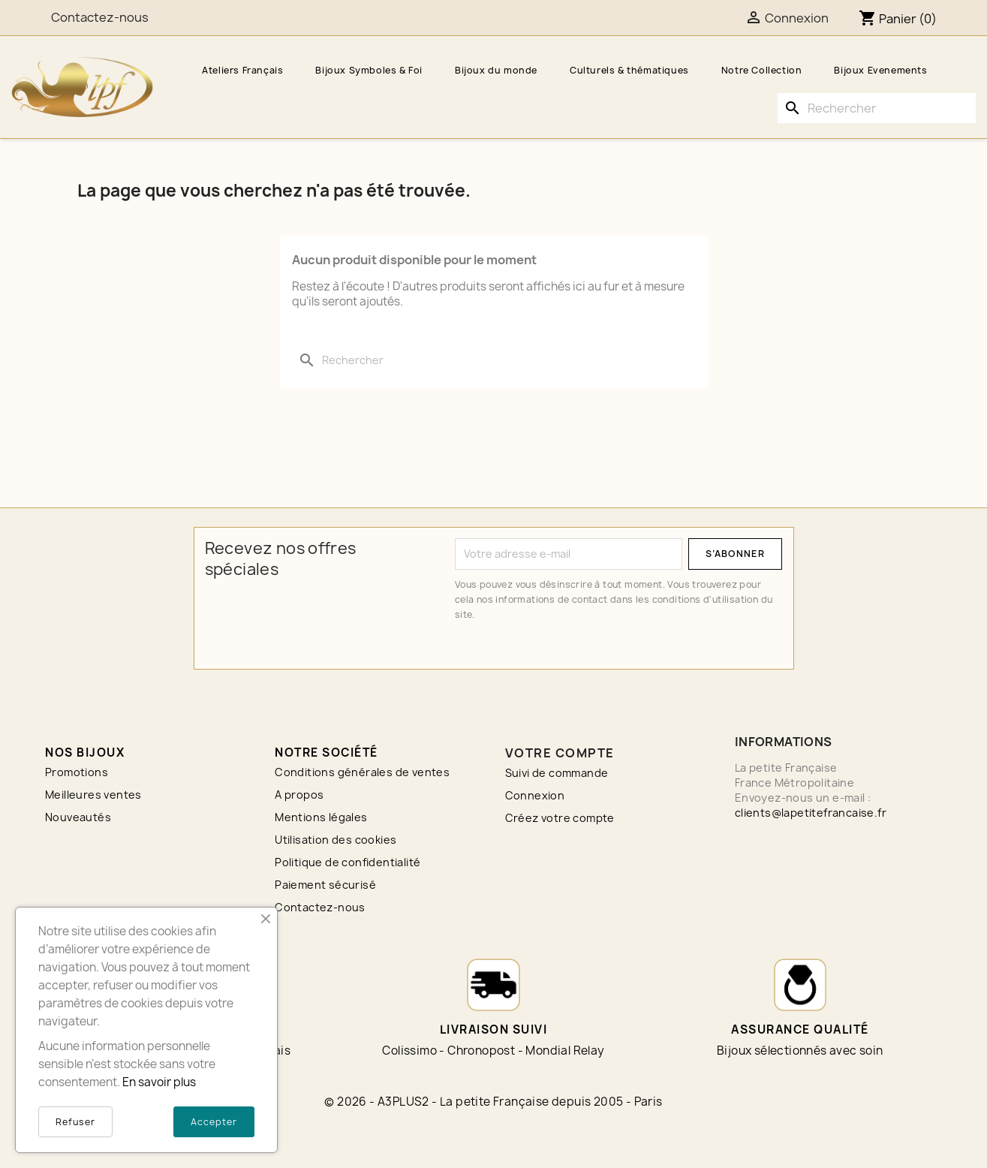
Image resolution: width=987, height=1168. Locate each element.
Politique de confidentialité (347, 862)
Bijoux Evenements (880, 70)
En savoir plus (159, 1082)
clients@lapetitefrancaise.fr (810, 812)
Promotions (76, 772)
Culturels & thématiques (629, 70)
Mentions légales (321, 817)
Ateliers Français (242, 70)
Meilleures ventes (93, 794)
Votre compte (560, 753)
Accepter (214, 1121)
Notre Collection (761, 70)
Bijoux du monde (496, 70)
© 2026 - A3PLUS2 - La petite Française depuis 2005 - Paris (493, 1101)
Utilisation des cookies (335, 839)
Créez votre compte (560, 818)
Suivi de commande (557, 773)
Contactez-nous (320, 907)
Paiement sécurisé (325, 885)
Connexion (535, 795)
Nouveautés (78, 817)
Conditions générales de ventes (362, 772)
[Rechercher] (877, 108)
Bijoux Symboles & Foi (369, 70)
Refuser (75, 1121)
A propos (299, 794)
